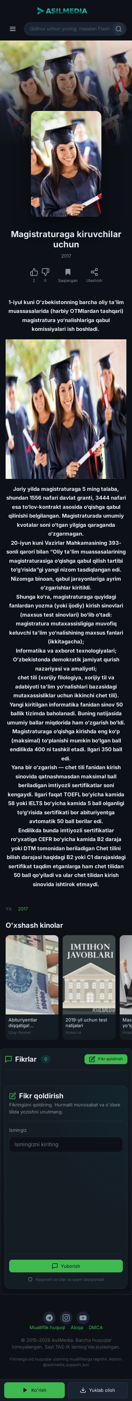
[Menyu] (13, 29)
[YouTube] (83, 1317)
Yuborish (66, 1266)
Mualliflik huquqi (47, 1327)
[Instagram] (66, 1317)
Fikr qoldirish (106, 1059)
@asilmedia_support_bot (66, 1364)
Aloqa (77, 1327)
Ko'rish (34, 1390)
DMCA (96, 1327)
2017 (66, 256)
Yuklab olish (97, 1390)
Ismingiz (18, 1130)
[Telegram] (49, 1317)
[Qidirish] (118, 29)
